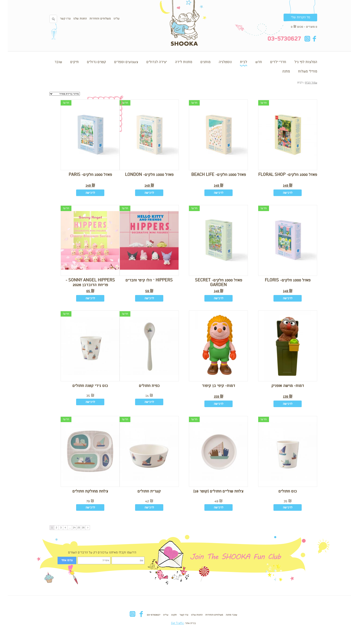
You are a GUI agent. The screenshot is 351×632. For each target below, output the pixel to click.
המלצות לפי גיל (298, 62)
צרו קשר (57, 18)
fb (306, 39)
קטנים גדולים (88, 62)
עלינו (109, 18)
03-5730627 (145, 614)
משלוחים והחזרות (92, 18)
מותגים (198, 62)
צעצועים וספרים (118, 62)
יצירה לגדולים (149, 62)
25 (71, 527)
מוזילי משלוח (299, 71)
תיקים (66, 62)
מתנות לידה (175, 62)
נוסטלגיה (217, 62)
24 (66, 527)
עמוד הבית (303, 82)
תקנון (166, 614)
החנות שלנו (72, 18)
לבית (235, 62)
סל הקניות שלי (292, 17)
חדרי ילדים (270, 62)
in (299, 39)
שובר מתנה (223, 614)
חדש (251, 62)
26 (75, 527)
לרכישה (280, 193)
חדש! (256, 103)
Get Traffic (169, 623)
